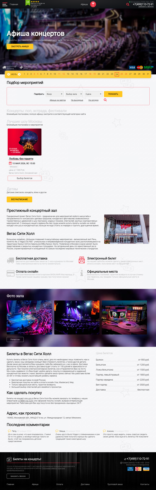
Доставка (85, 484)
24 (117, 74)
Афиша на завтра (58, 100)
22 (108, 74)
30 (144, 74)
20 (99, 74)
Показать (113, 94)
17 (86, 74)
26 (126, 74)
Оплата (59, 484)
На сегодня (93, 100)
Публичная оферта (49, 468)
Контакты (144, 484)
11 (59, 74)
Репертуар (15, 339)
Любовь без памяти (21, 158)
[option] (30, 317)
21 (103, 74)
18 (90, 74)
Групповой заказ (115, 484)
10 (55, 74)
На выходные (77, 100)
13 (68, 74)
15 (77, 74)
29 (139, 74)
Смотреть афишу (20, 46)
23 (112, 74)
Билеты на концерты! (24, 459)
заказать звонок (146, 6)
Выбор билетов (24, 178)
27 (130, 74)
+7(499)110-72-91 (143, 4)
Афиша (84, 4)
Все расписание (19, 199)
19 (94, 74)
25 (122, 74)
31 (148, 74)
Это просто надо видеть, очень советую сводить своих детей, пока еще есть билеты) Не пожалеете (125, 435)
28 (135, 74)
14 (72, 74)
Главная (14, 4)
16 (81, 74)
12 (64, 74)
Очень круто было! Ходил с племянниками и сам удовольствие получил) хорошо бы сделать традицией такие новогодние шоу (77, 436)
